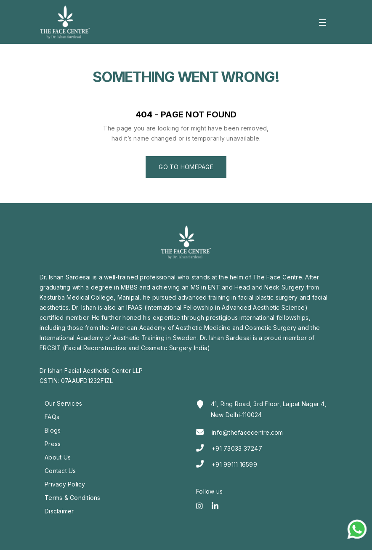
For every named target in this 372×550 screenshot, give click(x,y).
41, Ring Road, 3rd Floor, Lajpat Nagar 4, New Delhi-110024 (269, 409)
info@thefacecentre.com (247, 432)
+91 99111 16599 (234, 464)
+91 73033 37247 (237, 448)
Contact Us (60, 470)
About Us (58, 457)
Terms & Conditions (73, 497)
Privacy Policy (65, 484)
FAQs (52, 416)
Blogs (53, 430)
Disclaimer (59, 511)
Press (53, 443)
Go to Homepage (186, 166)
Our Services (63, 403)
